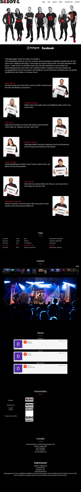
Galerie (54, 2)
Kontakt (77, 2)
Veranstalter (69, 2)
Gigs (49, 2)
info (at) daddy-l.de (40, 452)
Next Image (78, 298)
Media (60, 2)
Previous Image (3, 298)
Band (43, 2)
